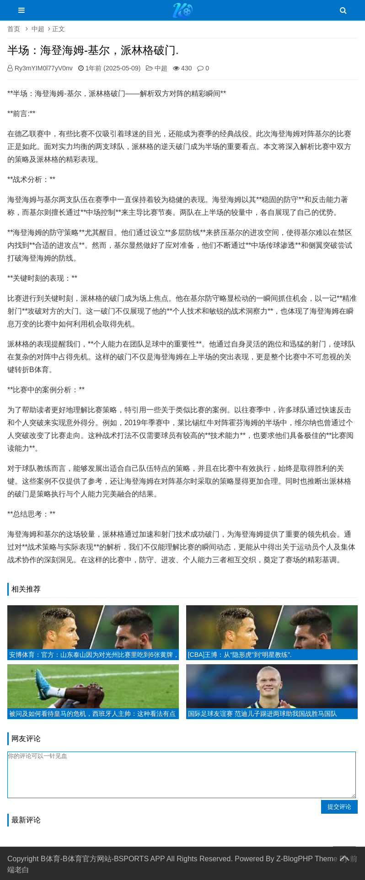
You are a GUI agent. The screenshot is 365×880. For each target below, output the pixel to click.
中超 (38, 28)
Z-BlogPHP (294, 859)
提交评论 (339, 806)
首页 (13, 28)
